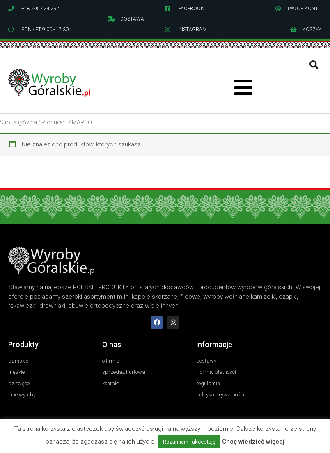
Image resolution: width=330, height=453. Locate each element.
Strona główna (18, 122)
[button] (314, 65)
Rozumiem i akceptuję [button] (189, 442)
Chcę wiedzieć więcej (253, 441)
